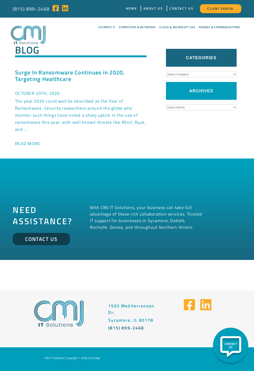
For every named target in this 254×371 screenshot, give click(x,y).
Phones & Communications (219, 27)
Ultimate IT (106, 27)
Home (131, 8)
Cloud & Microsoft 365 (177, 27)
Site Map (94, 358)
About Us (153, 8)
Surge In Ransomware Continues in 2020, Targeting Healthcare (70, 75)
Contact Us (181, 8)
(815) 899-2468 (31, 8)
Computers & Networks (137, 27)
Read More (27, 143)
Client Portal (220, 8)
